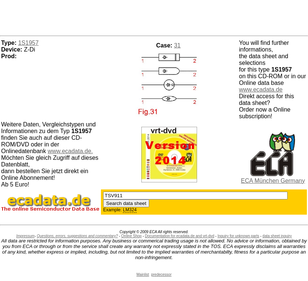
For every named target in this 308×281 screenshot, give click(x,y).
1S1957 (28, 43)
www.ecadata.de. (70, 151)
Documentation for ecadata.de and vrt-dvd (179, 236)
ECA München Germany (273, 181)
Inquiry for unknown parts (238, 236)
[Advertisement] (154, 16)
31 (177, 45)
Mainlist (143, 274)
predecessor (161, 274)
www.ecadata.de (260, 89)
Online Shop (131, 236)
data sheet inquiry (277, 236)
